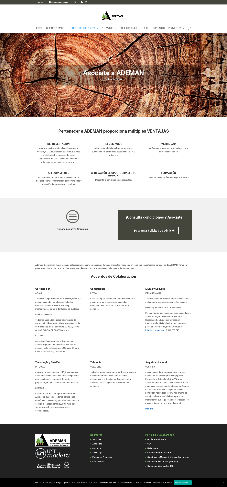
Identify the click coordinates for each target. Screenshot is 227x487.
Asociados (97, 444)
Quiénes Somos (55, 28)
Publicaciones (128, 28)
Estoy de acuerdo (182, 482)
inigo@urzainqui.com (155, 330)
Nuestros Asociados (83, 28)
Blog (146, 28)
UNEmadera (152, 448)
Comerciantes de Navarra (159, 452)
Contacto (159, 28)
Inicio (39, 28)
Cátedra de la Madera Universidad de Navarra (168, 457)
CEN (149, 444)
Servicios (107, 28)
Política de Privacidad (102, 457)
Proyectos (175, 28)
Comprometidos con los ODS (160, 466)
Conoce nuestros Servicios (72, 229)
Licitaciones (98, 461)
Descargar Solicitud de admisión (154, 230)
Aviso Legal (97, 452)
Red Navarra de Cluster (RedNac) (162, 461)
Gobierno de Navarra (156, 439)
